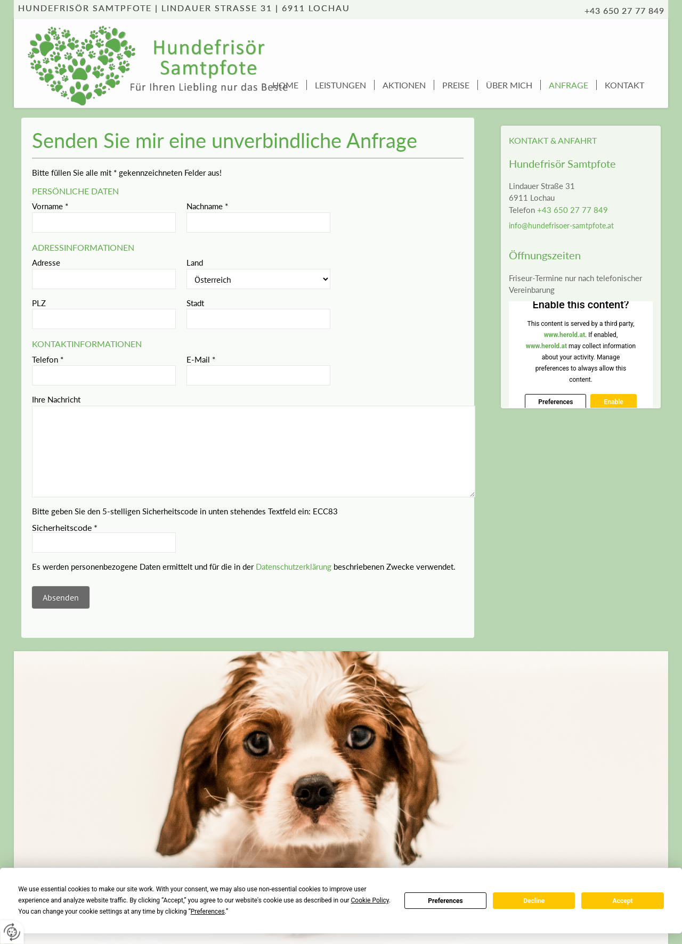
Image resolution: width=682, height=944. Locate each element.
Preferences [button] (208, 911)
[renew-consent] (12, 932)
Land (194, 262)
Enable (613, 402)
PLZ (39, 303)
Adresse (46, 262)
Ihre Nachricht (56, 399)
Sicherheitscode (65, 527)
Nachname (207, 206)
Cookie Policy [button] (370, 900)
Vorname (50, 206)
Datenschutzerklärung (293, 566)
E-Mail (200, 359)
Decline (534, 901)
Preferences (445, 901)
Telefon (47, 359)
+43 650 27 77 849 (572, 210)
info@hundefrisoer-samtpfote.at (561, 225)
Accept (623, 901)
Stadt (195, 303)
